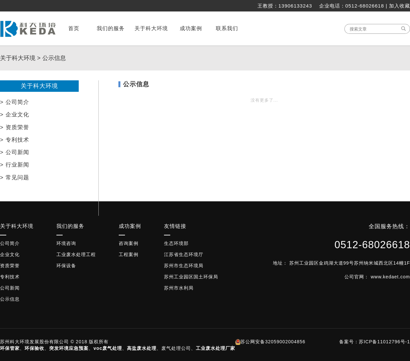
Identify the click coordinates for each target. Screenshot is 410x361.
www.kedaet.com (390, 276)
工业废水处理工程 (76, 254)
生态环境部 (176, 243)
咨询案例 (128, 243)
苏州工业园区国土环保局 (191, 276)
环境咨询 (66, 243)
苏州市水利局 (179, 288)
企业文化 (10, 254)
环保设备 (66, 265)
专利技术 (10, 276)
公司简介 (10, 243)
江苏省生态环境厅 (183, 254)
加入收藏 (399, 6)
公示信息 (54, 58)
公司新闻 (10, 288)
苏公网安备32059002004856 (272, 341)
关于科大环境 (17, 58)
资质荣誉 (10, 265)
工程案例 (128, 254)
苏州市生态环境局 (183, 265)
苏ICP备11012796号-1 (384, 341)
